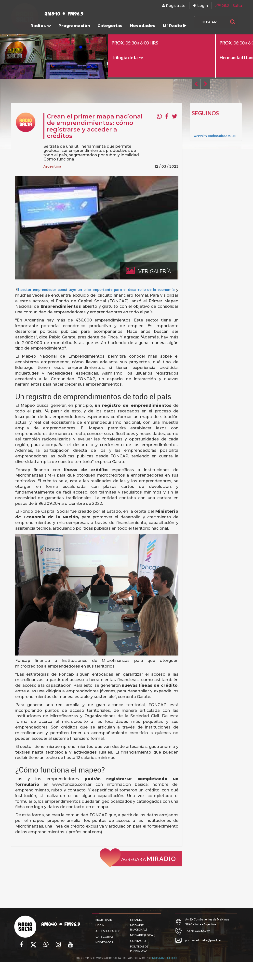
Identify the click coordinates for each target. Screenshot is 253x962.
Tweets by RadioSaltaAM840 (214, 135)
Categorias (109, 25)
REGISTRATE (103, 919)
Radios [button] (40, 25)
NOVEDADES (104, 942)
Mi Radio (174, 25)
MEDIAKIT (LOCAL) (142, 935)
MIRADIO (136, 919)
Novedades (142, 25)
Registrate (174, 5)
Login (200, 5)
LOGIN (100, 925)
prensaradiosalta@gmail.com (204, 940)
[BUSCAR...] (210, 22)
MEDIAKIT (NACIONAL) (138, 927)
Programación (74, 25)
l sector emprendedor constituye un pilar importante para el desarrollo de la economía (97, 289)
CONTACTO (138, 941)
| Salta (228, 5)
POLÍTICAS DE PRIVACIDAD (139, 948)
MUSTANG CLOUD (164, 960)
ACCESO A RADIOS (107, 931)
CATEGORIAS (104, 936)
